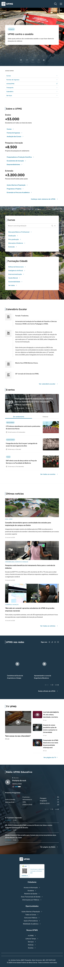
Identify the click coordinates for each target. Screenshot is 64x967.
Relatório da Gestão (30, 894)
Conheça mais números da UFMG (44, 199)
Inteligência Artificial (16, 270)
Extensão (12, 247)
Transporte (32, 87)
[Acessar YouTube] (55, 642)
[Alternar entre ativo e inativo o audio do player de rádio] (13, 787)
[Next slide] (57, 685)
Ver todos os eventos (49, 474)
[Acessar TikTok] (52, 642)
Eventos (30, 948)
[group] (17, 664)
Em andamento (18, 417)
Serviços (32, 95)
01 (21, 60)
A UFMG (31, 935)
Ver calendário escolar (48, 384)
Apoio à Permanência (31, 921)
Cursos (32, 76)
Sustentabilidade (15, 281)
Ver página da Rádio (49, 847)
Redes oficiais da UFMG (48, 691)
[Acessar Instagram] (49, 642)
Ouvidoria (31, 890)
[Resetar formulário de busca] (55, 225)
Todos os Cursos (30, 914)
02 (27, 60)
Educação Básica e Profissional (20, 232)
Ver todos (12, 285)
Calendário (32, 91)
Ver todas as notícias (49, 626)
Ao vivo (15, 778)
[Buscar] (52, 225)
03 (33, 60)
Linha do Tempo (30, 939)
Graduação (13, 236)
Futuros (45, 417)
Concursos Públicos (30, 918)
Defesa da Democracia (17, 267)
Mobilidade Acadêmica (30, 924)
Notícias (30, 945)
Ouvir (8, 820)
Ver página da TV (50, 757)
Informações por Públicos (30, 900)
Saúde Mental (14, 278)
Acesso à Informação (31, 887)
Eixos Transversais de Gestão (30, 897)
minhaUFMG (32, 83)
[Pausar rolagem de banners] (44, 60)
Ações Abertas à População (31, 911)
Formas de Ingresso (32, 79)
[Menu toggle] (61, 4)
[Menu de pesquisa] (55, 4)
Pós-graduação (14, 239)
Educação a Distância (16, 243)
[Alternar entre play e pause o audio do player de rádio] (7, 782)
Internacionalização (16, 274)
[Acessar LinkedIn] (58, 642)
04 (39, 60)
